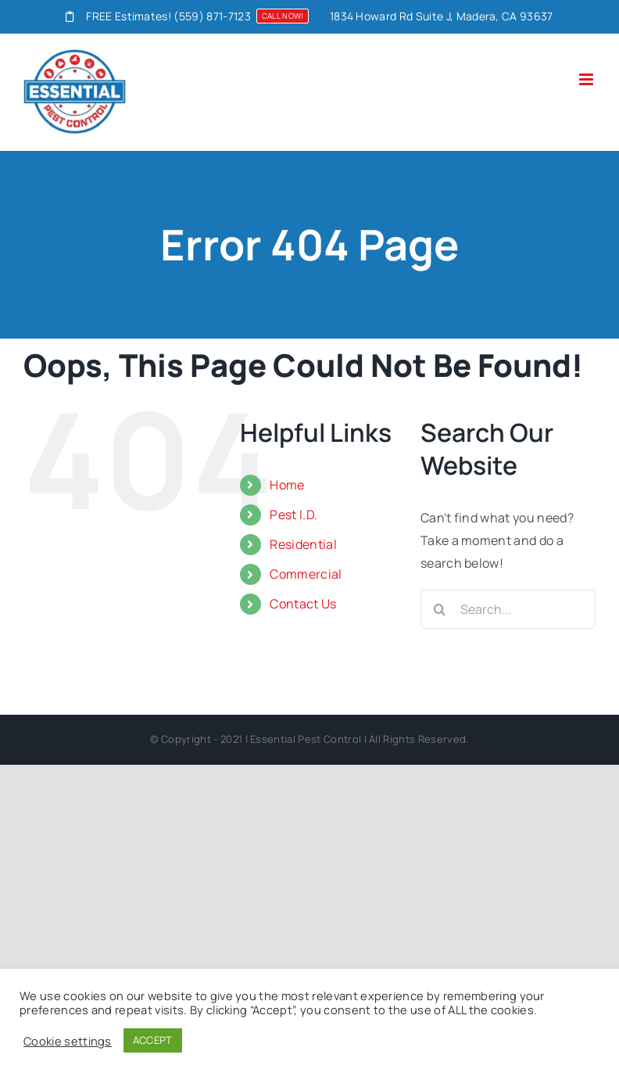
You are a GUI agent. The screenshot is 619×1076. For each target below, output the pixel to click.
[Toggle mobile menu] (587, 79)
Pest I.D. (293, 514)
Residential (303, 544)
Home (287, 484)
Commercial (306, 574)
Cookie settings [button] (67, 1041)
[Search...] (508, 609)
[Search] (440, 609)
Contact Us (303, 603)
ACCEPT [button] (153, 1040)
